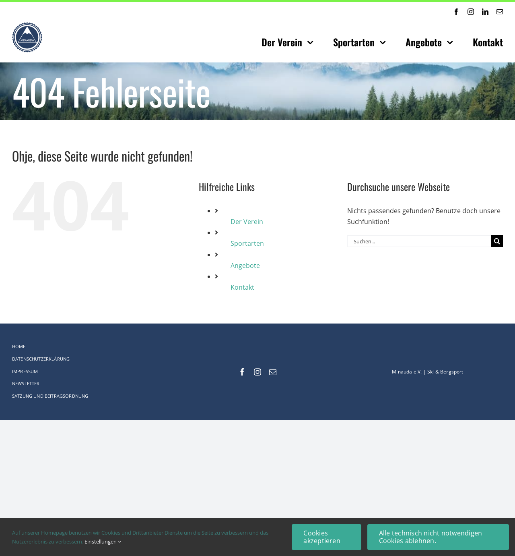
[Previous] (231, 11)
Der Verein (247, 221)
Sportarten (247, 243)
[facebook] (456, 11)
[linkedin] (485, 11)
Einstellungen (102, 541)
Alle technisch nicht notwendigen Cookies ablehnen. (430, 537)
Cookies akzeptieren (321, 537)
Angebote (245, 265)
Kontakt (242, 287)
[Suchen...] (419, 241)
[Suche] (497, 241)
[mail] (499, 11)
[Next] (241, 11)
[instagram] (471, 11)
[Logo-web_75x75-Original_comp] (27, 25)
